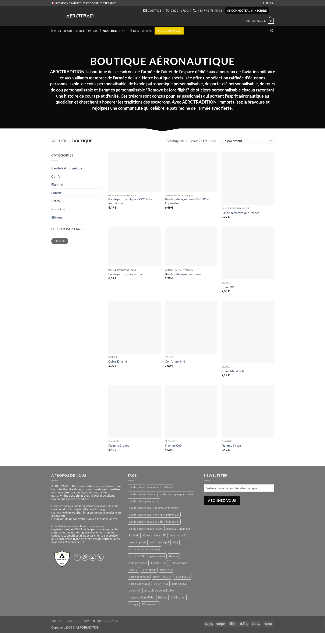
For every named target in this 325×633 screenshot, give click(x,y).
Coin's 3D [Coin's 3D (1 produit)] (160, 535)
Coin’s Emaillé (117, 361)
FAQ (69, 620)
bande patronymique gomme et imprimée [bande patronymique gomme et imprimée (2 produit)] (154, 508)
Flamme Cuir (173, 445)
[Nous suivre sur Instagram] (267, 3)
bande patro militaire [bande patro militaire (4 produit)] (160, 487)
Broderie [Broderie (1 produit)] (134, 535)
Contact (57, 620)
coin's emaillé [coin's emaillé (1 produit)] (178, 535)
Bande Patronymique (66, 168)
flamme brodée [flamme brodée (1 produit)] (138, 563)
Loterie (56, 193)
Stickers (57, 217)
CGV (86, 620)
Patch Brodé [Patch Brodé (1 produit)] (148, 570)
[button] (247, 10)
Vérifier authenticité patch (74, 31)
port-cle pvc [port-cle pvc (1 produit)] (179, 583)
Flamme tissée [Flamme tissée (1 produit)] (179, 563)
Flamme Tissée (231, 445)
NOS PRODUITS (113, 31)
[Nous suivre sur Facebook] (263, 3)
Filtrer (59, 240)
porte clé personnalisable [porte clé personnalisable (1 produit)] (159, 590)
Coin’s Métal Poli (233, 371)
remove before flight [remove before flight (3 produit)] (141, 597)
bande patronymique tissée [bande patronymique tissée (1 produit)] (145, 528)
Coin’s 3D (228, 287)
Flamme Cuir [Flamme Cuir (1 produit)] (159, 563)
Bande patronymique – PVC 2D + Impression (130, 201)
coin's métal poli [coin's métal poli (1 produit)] (159, 542)
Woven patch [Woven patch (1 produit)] (150, 604)
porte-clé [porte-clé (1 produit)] (134, 590)
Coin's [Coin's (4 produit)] (147, 535)
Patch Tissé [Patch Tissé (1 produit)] (161, 583)
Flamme (57, 184)
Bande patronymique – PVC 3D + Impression (187, 201)
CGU (78, 620)
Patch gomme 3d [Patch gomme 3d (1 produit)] (139, 576)
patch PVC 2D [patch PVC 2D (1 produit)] (162, 576)
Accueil (59, 141)
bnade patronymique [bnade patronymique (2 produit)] (178, 528)
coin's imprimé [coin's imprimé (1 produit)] (137, 542)
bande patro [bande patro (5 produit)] (136, 487)
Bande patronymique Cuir (125, 274)
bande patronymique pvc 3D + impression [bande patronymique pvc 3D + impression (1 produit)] (154, 521)
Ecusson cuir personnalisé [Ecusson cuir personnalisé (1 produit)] (144, 549)
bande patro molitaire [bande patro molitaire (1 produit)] (142, 494)
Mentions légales (105, 620)
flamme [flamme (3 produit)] (174, 556)
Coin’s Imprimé (175, 361)
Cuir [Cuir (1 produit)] (175, 542)
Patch (55, 201)
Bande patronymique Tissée (183, 274)
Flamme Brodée (118, 445)
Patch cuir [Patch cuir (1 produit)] (166, 570)
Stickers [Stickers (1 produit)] (162, 597)
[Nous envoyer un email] (272, 3)
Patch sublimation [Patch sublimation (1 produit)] (140, 583)
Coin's (55, 176)
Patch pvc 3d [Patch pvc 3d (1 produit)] (182, 576)
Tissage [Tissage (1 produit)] (133, 604)
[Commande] (247, 141)
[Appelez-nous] (100, 557)
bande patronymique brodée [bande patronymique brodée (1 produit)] (176, 494)
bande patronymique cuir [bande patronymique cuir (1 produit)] (144, 501)
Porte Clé (58, 209)
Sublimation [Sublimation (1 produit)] (178, 597)
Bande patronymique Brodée (240, 213)
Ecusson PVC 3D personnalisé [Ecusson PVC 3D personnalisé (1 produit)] (147, 556)
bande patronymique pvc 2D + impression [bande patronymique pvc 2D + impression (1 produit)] (154, 515)
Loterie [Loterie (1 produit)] (133, 570)
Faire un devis (169, 30)
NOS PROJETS (141, 31)
